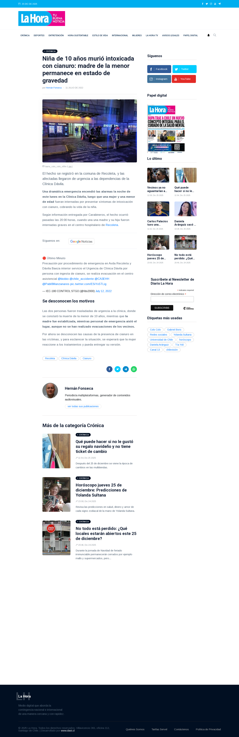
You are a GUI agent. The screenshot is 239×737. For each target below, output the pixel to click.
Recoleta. (112, 225)
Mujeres (137, 35)
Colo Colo (155, 329)
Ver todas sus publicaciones (83, 406)
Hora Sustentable (78, 35)
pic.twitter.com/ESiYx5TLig (88, 284)
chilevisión (172, 349)
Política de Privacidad (208, 729)
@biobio (63, 278)
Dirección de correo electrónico (168, 293)
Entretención (56, 35)
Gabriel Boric (174, 329)
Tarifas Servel (159, 729)
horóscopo (185, 339)
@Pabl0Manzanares (55, 284)
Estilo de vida (100, 35)
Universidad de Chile (161, 339)
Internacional (120, 35)
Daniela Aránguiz (159, 344)
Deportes (39, 35)
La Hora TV (152, 35)
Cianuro (87, 358)
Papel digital (190, 35)
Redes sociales (158, 334)
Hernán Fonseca (54, 88)
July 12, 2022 (103, 291)
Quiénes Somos (135, 729)
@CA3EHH (102, 278)
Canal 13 (155, 349)
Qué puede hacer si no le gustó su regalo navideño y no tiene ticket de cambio (104, 446)
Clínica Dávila (68, 358)
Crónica (25, 35)
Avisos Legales (170, 35)
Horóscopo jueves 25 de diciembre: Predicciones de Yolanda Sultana (101, 490)
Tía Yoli (179, 344)
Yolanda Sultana (182, 334)
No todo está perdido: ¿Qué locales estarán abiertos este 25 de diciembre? (106, 533)
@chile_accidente (82, 278)
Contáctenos (181, 729)
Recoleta (50, 358)
